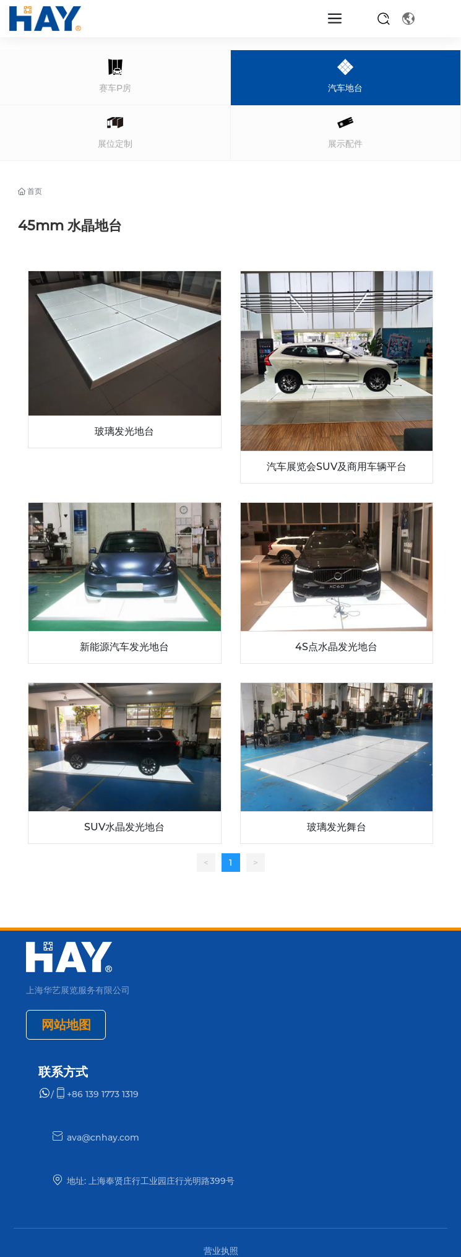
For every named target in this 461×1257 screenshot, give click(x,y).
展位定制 (115, 143)
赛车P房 (115, 88)
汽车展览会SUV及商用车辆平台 (337, 466)
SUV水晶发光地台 (124, 827)
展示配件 (345, 143)
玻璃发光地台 (124, 431)
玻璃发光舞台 (336, 827)
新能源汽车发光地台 (124, 647)
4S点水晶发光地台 (336, 647)
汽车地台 (345, 88)
